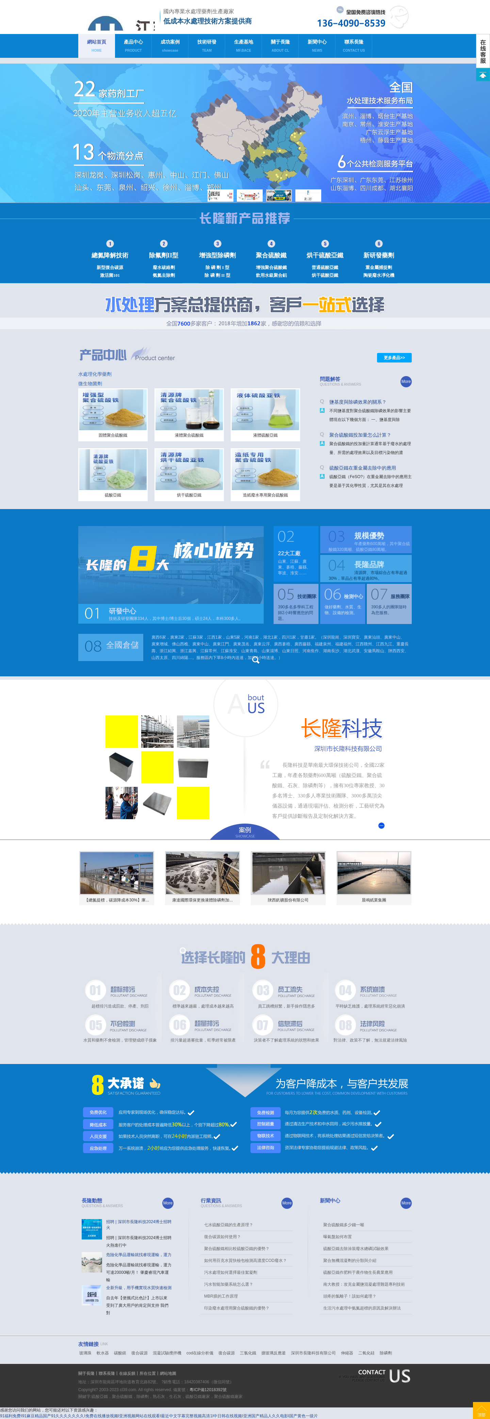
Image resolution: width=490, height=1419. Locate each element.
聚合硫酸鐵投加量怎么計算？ (360, 435)
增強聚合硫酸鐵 (271, 267)
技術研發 (207, 47)
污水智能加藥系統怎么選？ (228, 1284)
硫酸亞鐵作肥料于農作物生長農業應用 (358, 1272)
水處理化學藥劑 (95, 374)
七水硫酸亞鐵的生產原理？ (228, 1224)
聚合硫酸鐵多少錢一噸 (343, 1224)
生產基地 (243, 47)
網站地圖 (168, 1373)
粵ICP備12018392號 (208, 1389)
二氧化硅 (366, 1353)
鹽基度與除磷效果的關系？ (358, 402)
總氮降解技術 (110, 255)
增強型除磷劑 (217, 255)
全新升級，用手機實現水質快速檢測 (139, 1287)
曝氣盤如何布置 (337, 1236)
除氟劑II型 (163, 255)
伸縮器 (347, 1353)
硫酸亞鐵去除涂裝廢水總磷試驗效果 (356, 1248)
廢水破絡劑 (164, 267)
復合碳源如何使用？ (222, 1236)
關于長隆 (280, 47)
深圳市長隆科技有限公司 (313, 1353)
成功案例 (170, 47)
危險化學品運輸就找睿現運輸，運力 (139, 1254)
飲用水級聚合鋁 (271, 275)
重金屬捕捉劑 (378, 267)
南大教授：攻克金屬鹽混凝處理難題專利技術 (364, 1284)
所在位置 (148, 1373)
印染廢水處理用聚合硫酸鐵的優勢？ (237, 1308)
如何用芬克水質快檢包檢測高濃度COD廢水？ (245, 1260)
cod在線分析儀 (199, 1353)
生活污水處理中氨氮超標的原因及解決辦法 (362, 1308)
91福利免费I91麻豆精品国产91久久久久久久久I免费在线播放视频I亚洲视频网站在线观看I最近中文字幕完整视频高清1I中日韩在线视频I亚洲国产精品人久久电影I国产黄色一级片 (159, 1416)
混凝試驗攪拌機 (167, 1353)
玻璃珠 (85, 1353)
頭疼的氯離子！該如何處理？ (349, 1296)
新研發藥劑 (378, 255)
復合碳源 (139, 1353)
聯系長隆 (354, 47)
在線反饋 (127, 1373)
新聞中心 (317, 47)
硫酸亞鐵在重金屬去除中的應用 (362, 468)
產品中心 (133, 47)
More (406, 381)
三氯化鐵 (248, 1353)
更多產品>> (394, 357)
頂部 (481, 1415)
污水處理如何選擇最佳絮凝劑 (230, 1272)
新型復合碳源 (110, 267)
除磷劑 (386, 1353)
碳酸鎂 (120, 1353)
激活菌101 (110, 275)
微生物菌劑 (90, 383)
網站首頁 (96, 47)
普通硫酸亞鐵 (325, 267)
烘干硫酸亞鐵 (325, 255)
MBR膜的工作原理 (221, 1296)
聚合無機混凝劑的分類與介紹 (349, 1260)
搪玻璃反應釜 (273, 1353)
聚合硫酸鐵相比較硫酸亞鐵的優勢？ (237, 1248)
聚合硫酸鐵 (271, 255)
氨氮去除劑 (164, 275)
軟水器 (103, 1353)
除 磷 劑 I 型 (217, 267)
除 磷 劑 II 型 (217, 275)
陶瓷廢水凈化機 (378, 275)
